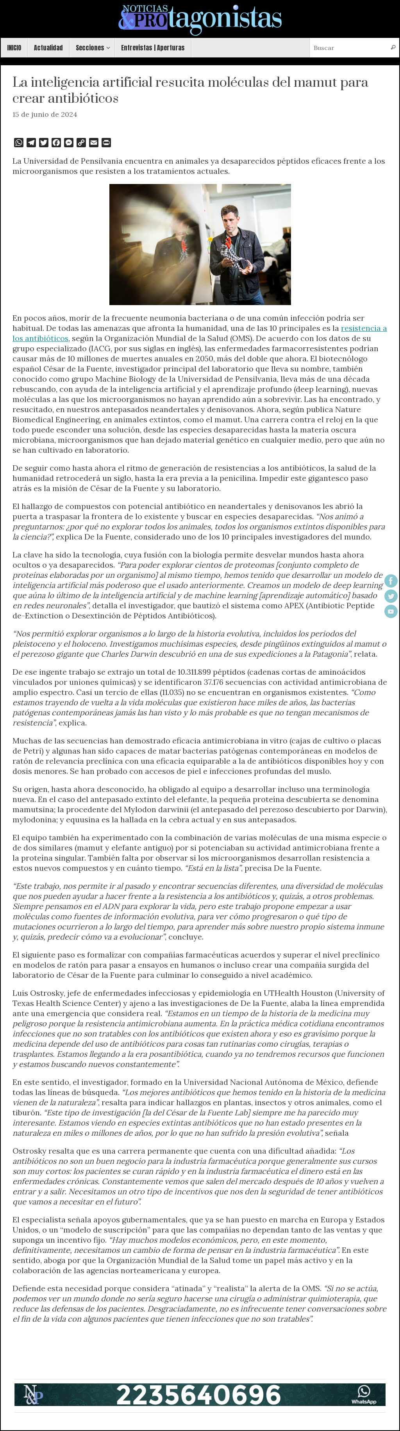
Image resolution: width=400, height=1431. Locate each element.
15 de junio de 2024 (44, 114)
